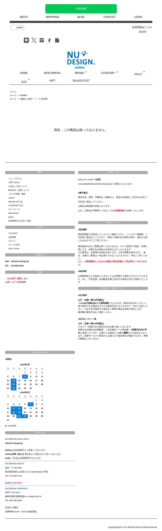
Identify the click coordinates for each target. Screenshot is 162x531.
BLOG (80, 17)
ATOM (16, 249)
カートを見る (14, 245)
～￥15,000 (42, 99)
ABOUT (24, 17)
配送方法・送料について (18, 190)
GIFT (52, 80)
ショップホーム (15, 178)
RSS (10, 249)
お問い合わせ (14, 182)
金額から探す (26, 99)
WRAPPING (52, 17)
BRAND (79, 73)
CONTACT (110, 17)
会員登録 (12, 237)
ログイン (12, 241)
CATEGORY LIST (15, 205)
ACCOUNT (13, 233)
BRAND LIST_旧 (15, 202)
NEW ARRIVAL (52, 73)
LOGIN (138, 17)
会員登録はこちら (142, 27)
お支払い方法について (17, 186)
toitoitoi (23, 95)
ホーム (13, 92)
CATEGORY (108, 73)
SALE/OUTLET (80, 80)
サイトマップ (14, 209)
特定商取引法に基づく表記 (19, 221)
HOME (24, 73)
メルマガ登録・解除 (17, 194)
